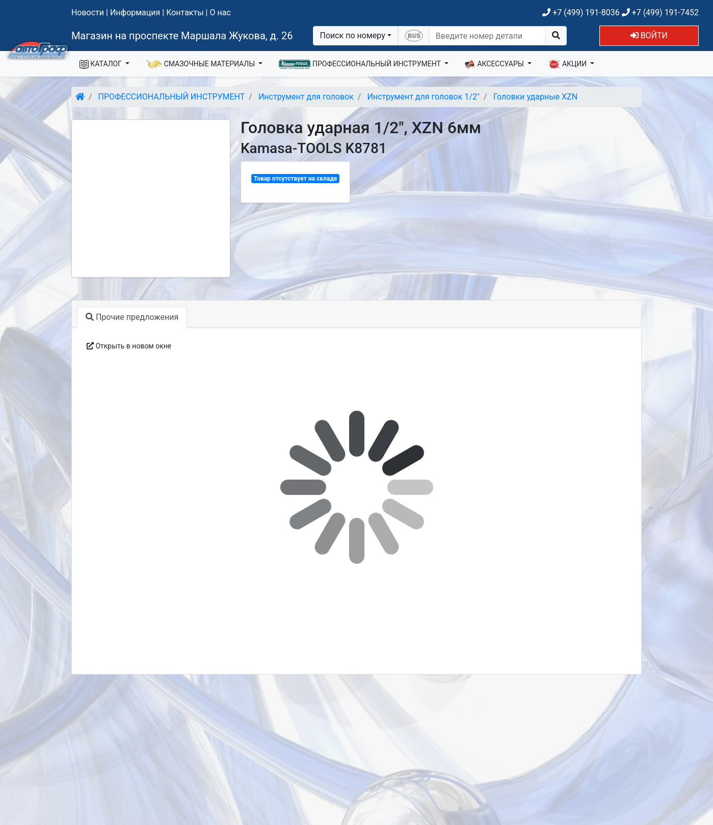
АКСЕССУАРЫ (495, 64)
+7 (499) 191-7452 (660, 12)
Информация (135, 12)
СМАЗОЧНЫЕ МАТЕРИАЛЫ (201, 64)
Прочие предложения (132, 317)
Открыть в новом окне (129, 346)
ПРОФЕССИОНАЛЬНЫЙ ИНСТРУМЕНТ (360, 64)
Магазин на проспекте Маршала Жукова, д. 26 (182, 36)
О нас (219, 12)
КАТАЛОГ (102, 64)
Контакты (184, 12)
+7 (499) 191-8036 (580, 12)
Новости (87, 12)
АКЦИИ (568, 64)
